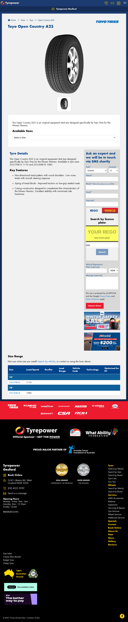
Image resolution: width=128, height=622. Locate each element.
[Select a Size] (64, 137)
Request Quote (94, 306)
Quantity (112, 167)
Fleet (110, 534)
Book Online (114, 527)
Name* (89, 175)
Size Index (7, 553)
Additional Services (116, 517)
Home (12, 20)
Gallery (112, 541)
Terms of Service (92, 299)
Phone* (100, 183)
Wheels (112, 485)
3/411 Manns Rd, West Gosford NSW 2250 (20, 482)
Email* (89, 192)
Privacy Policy (105, 296)
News (111, 537)
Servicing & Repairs (116, 508)
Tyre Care (112, 478)
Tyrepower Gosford (64, 8)
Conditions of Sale (33, 618)
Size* (88, 167)
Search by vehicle (46, 361)
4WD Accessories (115, 498)
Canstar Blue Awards (12, 556)
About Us (113, 531)
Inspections (112, 504)
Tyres (111, 465)
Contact (112, 524)
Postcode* (90, 200)
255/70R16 (14, 382)
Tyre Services (113, 511)
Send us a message (17, 493)
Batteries (111, 501)
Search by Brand (115, 475)
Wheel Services (114, 514)
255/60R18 (14, 393)
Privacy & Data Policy (17, 618)
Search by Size (114, 472)
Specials (112, 521)
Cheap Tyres (8, 563)
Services (112, 495)
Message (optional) (94, 275)
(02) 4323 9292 (16, 488)
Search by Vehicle (116, 468)
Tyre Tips (112, 481)
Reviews (112, 544)
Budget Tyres (8, 560)
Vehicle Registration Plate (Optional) (94, 265)
